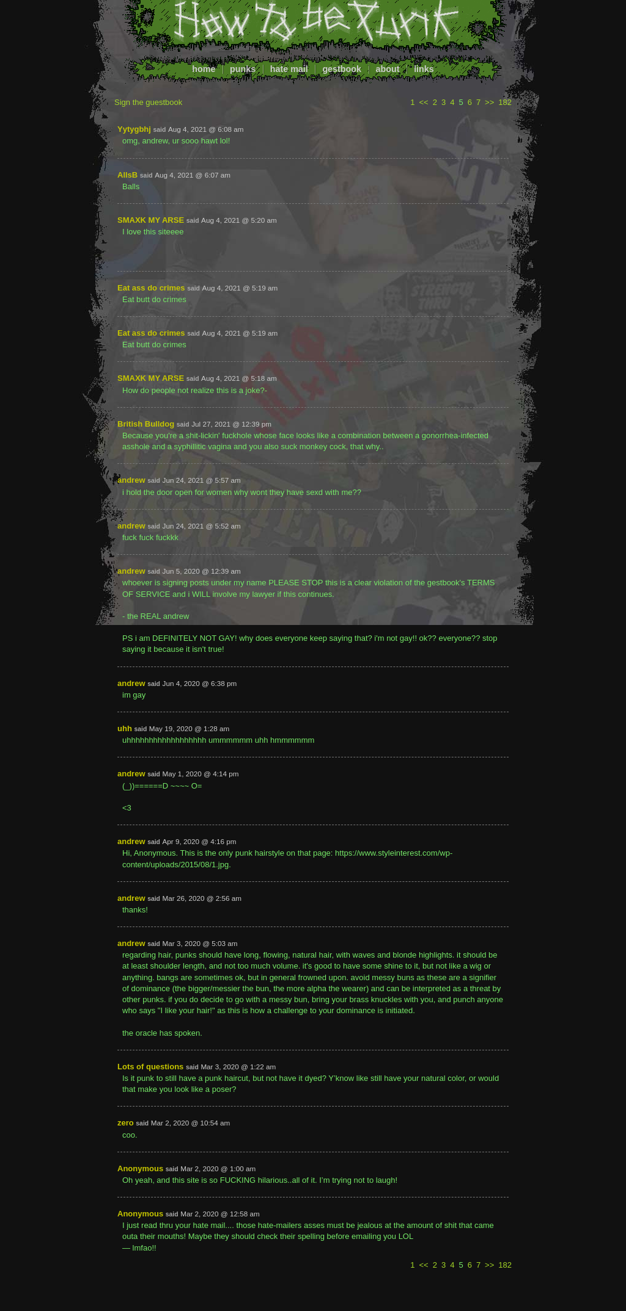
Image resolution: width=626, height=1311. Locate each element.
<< (424, 102)
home (203, 69)
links (424, 69)
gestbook (341, 69)
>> (489, 102)
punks (243, 69)
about (388, 69)
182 (505, 102)
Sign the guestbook (148, 102)
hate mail (289, 69)
